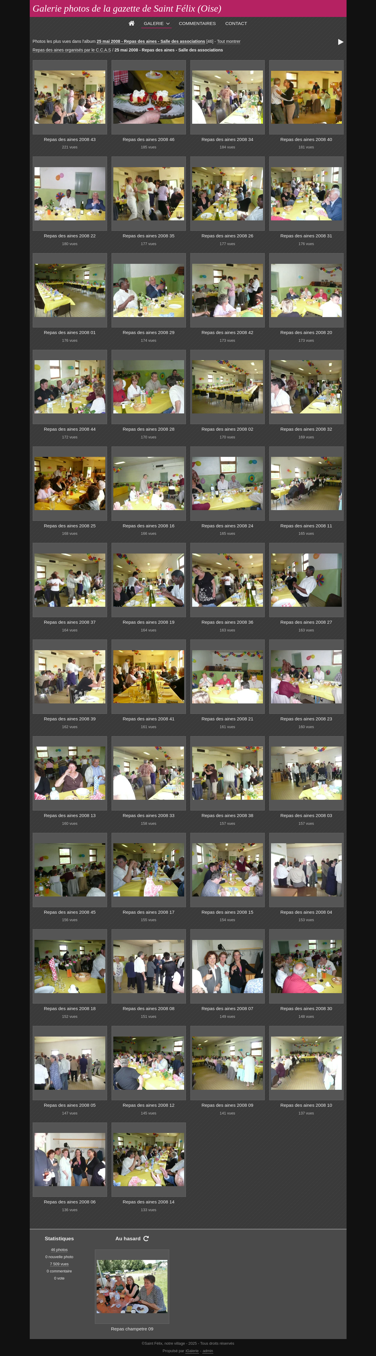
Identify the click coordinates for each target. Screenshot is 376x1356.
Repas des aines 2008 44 (69, 429)
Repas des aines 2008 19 (148, 622)
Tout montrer (228, 41)
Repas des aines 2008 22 (69, 235)
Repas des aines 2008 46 (148, 139)
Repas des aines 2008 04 (306, 912)
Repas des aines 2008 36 (227, 622)
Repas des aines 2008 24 (227, 525)
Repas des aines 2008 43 (69, 139)
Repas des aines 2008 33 (148, 815)
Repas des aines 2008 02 (227, 429)
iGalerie (192, 1351)
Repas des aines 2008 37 (69, 622)
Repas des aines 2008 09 (227, 1105)
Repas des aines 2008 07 (227, 1008)
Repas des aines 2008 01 (69, 332)
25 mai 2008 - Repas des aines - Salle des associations (151, 41)
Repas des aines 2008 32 (306, 429)
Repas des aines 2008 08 (148, 1008)
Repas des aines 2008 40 (306, 139)
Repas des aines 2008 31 (306, 235)
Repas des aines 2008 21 (227, 718)
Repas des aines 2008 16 (148, 525)
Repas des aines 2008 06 (69, 1201)
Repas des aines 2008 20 (306, 332)
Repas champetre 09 (132, 1328)
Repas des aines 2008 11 (306, 525)
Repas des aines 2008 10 (306, 1105)
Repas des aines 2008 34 (227, 139)
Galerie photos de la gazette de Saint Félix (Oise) (127, 8)
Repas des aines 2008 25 (69, 525)
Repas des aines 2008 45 (69, 912)
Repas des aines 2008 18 (69, 1008)
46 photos (59, 1249)
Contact (236, 23)
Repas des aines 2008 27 (306, 622)
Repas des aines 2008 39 (69, 718)
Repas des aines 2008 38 (227, 815)
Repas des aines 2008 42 (227, 332)
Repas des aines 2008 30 (306, 1008)
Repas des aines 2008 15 (227, 912)
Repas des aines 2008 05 (69, 1105)
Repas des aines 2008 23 (306, 718)
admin (208, 1351)
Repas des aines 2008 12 (148, 1105)
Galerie (154, 23)
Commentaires (197, 23)
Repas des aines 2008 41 (148, 718)
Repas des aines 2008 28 (148, 429)
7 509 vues (59, 1264)
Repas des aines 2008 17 (148, 912)
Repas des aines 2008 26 (227, 235)
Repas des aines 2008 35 (148, 235)
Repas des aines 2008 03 (306, 815)
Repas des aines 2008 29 (148, 332)
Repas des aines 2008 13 (69, 815)
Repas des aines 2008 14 (148, 1201)
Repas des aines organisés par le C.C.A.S (72, 50)
